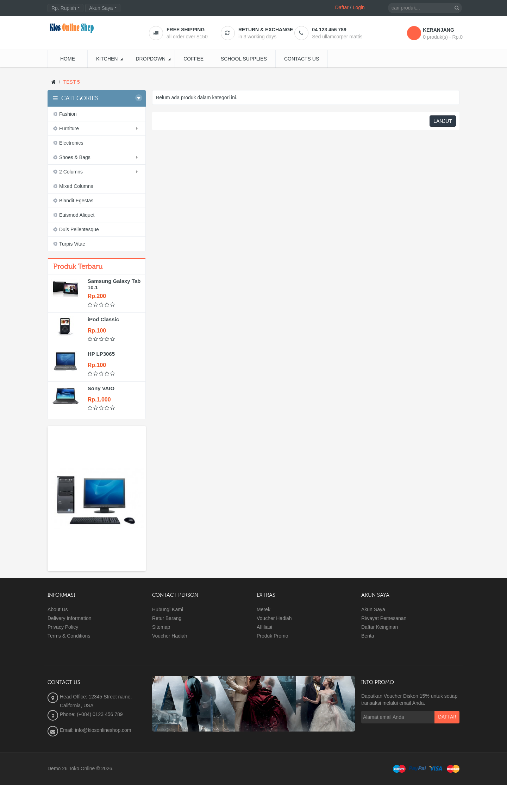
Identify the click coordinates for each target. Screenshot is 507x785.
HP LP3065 (101, 354)
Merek (263, 609)
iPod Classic (103, 319)
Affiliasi (264, 627)
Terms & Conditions (69, 636)
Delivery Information (70, 618)
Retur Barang (166, 618)
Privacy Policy (63, 627)
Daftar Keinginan (379, 627)
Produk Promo (272, 636)
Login (359, 7)
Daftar (342, 7)
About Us (58, 609)
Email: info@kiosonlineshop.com (95, 730)
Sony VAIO (101, 388)
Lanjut (442, 121)
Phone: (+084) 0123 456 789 (91, 714)
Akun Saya (373, 609)
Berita (367, 636)
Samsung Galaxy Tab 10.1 (114, 284)
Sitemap (161, 627)
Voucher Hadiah (169, 636)
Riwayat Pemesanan (383, 618)
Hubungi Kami (167, 609)
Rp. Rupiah (65, 8)
